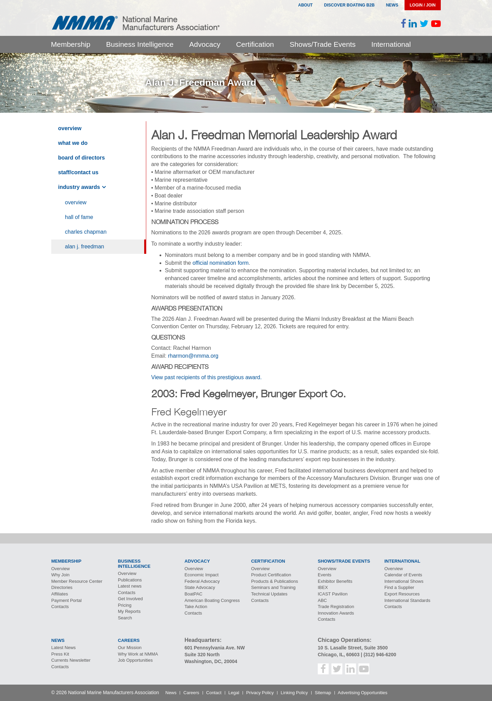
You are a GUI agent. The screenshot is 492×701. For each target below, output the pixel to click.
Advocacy (204, 44)
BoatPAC (193, 593)
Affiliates (59, 593)
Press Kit (60, 654)
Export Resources (402, 593)
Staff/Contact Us (78, 172)
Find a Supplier (399, 587)
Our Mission (129, 647)
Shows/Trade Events (323, 44)
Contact (213, 692)
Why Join (60, 574)
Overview (69, 128)
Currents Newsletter (71, 660)
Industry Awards (79, 187)
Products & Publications (274, 581)
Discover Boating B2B (349, 5)
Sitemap (323, 692)
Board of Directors (81, 158)
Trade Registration (336, 606)
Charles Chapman (86, 232)
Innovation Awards (336, 613)
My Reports (129, 611)
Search (125, 617)
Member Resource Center (76, 581)
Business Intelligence (140, 44)
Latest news (129, 586)
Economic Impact (201, 574)
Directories (61, 587)
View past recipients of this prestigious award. (206, 377)
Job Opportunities (135, 660)
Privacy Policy (260, 692)
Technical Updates (269, 593)
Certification (255, 44)
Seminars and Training (273, 587)
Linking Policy (294, 692)
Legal (233, 692)
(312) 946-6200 (380, 654)
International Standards (407, 600)
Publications (130, 579)
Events (324, 574)
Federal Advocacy (202, 581)
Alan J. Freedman (84, 246)
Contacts (60, 606)
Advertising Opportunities (362, 692)
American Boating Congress (212, 600)
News (392, 5)
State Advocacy (199, 587)
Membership (71, 44)
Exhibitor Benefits (335, 581)
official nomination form (220, 263)
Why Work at (138, 654)
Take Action (195, 606)
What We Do (72, 143)
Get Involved (130, 598)
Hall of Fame (79, 217)
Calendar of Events (403, 574)
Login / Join (423, 5)
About (305, 5)
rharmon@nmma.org (193, 356)
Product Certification (271, 574)
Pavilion (332, 593)
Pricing (125, 605)
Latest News (63, 647)
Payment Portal (66, 600)
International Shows (403, 581)
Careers (191, 692)
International (391, 44)
